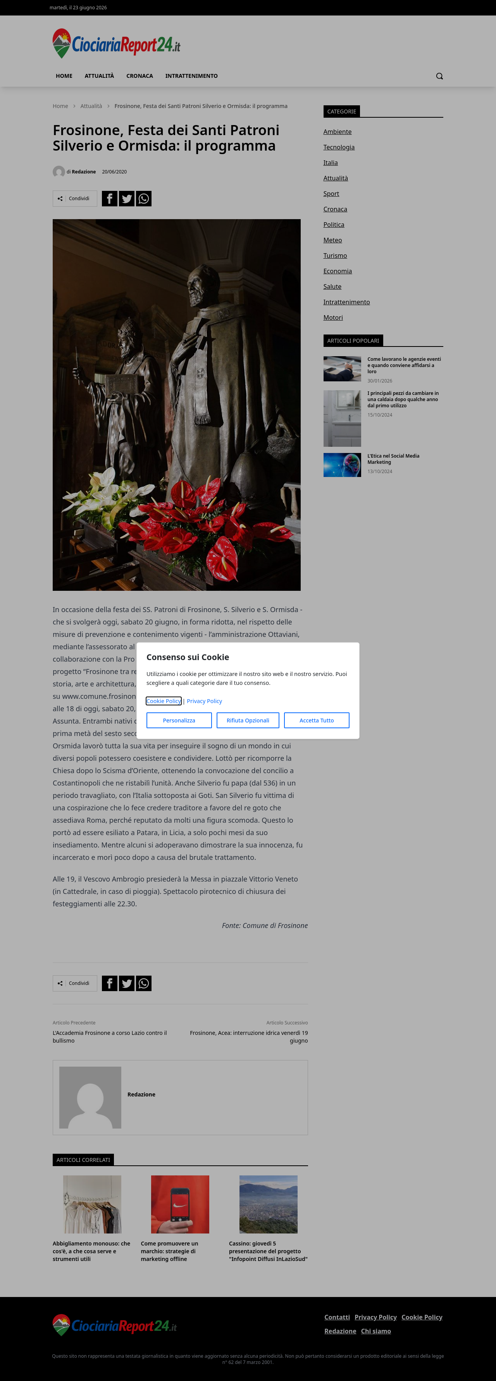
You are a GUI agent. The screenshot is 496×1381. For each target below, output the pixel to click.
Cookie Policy (163, 701)
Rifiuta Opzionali (248, 720)
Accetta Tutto (317, 720)
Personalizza (179, 720)
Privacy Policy (204, 701)
